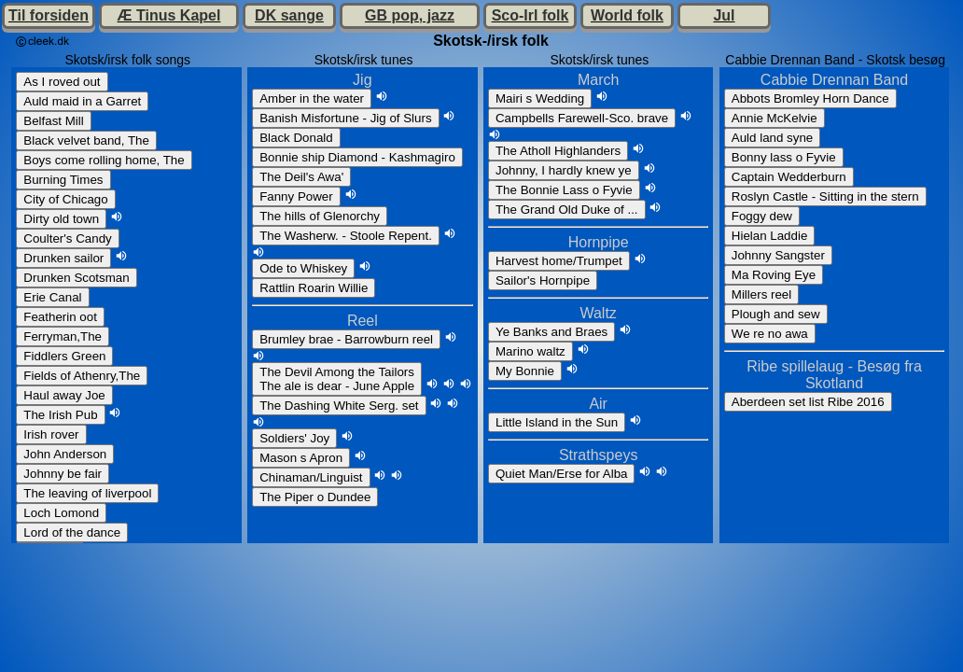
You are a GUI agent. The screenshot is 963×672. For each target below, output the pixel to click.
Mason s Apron (300, 458)
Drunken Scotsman (76, 278)
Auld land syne (772, 138)
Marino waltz (530, 351)
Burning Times (63, 180)
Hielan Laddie (770, 236)
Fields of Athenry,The (81, 376)
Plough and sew (776, 314)
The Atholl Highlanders (558, 151)
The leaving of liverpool (87, 493)
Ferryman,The (62, 336)
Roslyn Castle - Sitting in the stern (825, 196)
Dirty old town (61, 219)
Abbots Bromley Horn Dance (810, 98)
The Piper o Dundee (314, 497)
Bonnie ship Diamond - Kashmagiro (357, 157)
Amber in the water (311, 98)
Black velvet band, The (86, 140)
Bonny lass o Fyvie (784, 157)
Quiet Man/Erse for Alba (561, 474)
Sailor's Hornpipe (542, 280)
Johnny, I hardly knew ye (563, 170)
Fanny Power (296, 196)
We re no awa (770, 334)
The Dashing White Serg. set (338, 406)
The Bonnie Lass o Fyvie (564, 190)
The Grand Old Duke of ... (566, 210)
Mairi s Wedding (539, 98)
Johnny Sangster (778, 255)
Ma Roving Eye (774, 275)
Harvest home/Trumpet (558, 261)
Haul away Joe (64, 395)
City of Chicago (65, 199)
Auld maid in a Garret (82, 101)
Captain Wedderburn (789, 177)
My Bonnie (524, 371)
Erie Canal (52, 297)
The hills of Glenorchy (319, 216)
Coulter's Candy (67, 238)
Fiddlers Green (64, 356)
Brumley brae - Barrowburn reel (346, 339)
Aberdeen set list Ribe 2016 (808, 402)
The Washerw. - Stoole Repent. (345, 236)
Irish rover (50, 434)
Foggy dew (762, 216)
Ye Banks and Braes (551, 332)
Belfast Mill (53, 121)
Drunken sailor (63, 258)
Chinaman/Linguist (310, 477)
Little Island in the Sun (556, 422)
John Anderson (64, 454)
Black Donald (296, 138)
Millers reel (761, 294)
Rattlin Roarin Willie (313, 288)
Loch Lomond (61, 513)
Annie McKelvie (774, 118)
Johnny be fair (62, 474)
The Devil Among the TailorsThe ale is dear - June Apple (336, 379)
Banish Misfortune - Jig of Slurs (345, 118)
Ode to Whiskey (303, 268)
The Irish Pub (60, 415)
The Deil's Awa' (301, 177)
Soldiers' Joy (294, 438)
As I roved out (61, 82)
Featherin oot (60, 317)
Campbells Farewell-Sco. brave (581, 118)
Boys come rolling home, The (103, 160)
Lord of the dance (71, 532)
